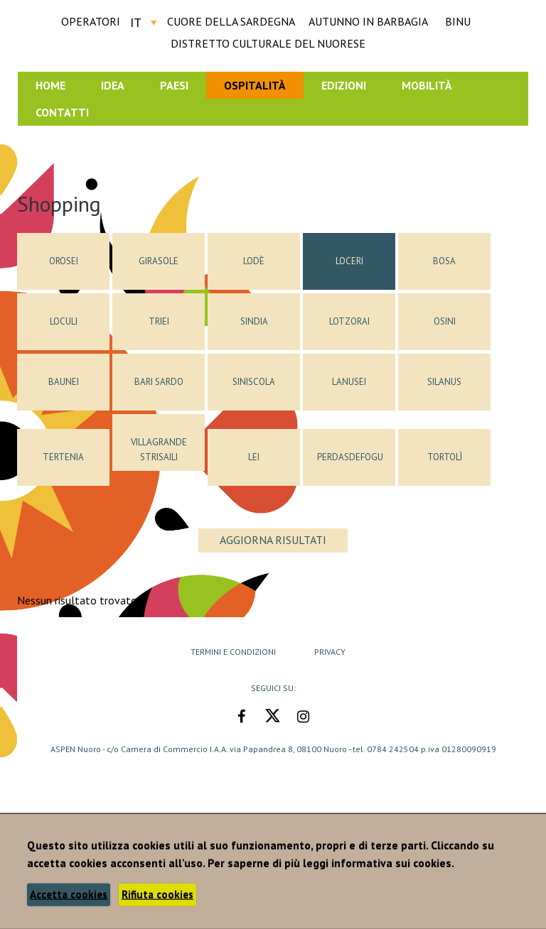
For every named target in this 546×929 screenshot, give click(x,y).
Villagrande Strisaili (159, 449)
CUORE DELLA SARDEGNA (231, 21)
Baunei (63, 382)
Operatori (90, 21)
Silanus (444, 382)
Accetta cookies (68, 894)
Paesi (174, 85)
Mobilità (427, 85)
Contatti (62, 112)
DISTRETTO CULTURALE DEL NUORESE (268, 43)
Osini (445, 321)
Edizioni (343, 85)
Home (50, 85)
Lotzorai (349, 321)
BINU (458, 21)
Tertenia (63, 457)
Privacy (330, 651)
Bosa (444, 261)
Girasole (158, 261)
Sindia (254, 321)
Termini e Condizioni (233, 651)
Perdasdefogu (350, 457)
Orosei (63, 261)
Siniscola (253, 382)
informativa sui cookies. (392, 863)
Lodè (253, 261)
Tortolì (444, 457)
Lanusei (349, 382)
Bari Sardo (158, 382)
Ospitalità (255, 85)
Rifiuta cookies (157, 894)
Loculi (63, 321)
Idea (112, 85)
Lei (253, 457)
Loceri (349, 261)
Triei (159, 321)
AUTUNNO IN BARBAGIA (368, 21)
